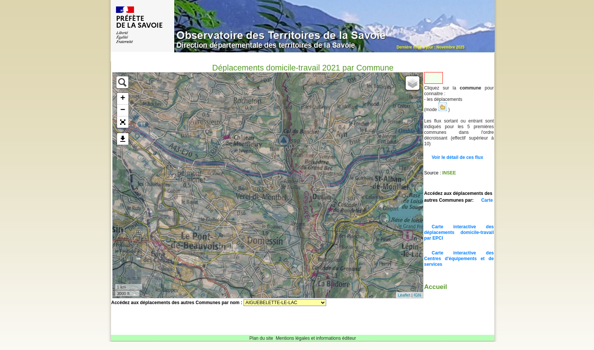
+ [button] (122, 98)
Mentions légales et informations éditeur (316, 338)
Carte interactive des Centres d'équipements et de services (459, 258)
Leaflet (404, 295)
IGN (417, 295)
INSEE (449, 173)
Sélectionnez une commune (285, 302)
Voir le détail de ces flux (457, 157)
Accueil (435, 286)
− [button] (122, 110)
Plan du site (261, 338)
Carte (487, 200)
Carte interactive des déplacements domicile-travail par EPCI (459, 232)
